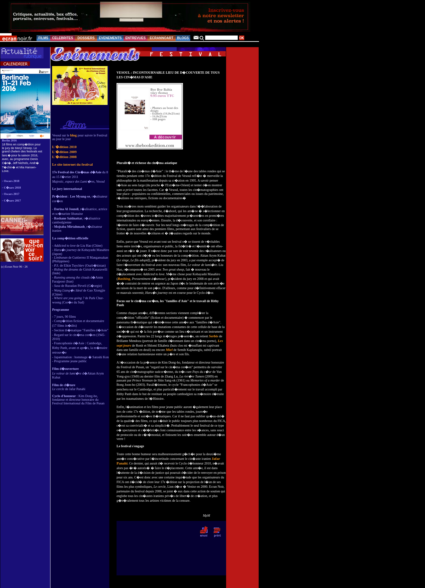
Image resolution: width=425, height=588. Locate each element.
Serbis (213, 336)
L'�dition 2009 (64, 152)
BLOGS (183, 38)
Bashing (124, 279)
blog (73, 135)
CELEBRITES (62, 38)
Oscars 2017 (12, 194)
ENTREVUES (135, 38)
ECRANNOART (161, 38)
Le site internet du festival (72, 164)
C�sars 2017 (12, 200)
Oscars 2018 (12, 181)
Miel (169, 350)
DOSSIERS (86, 38)
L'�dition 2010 (64, 147)
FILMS (43, 38)
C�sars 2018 (12, 187)
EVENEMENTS (110, 38)
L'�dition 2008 (64, 157)
